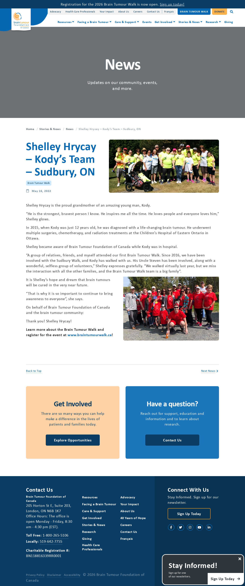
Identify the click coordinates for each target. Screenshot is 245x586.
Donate (219, 11)
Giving (228, 22)
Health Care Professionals (80, 11)
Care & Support (125, 22)
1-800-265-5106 (56, 535)
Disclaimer (54, 575)
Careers (137, 11)
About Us (123, 11)
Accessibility (72, 575)
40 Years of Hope (133, 518)
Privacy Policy (35, 575)
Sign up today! (172, 4)
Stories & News (189, 22)
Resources (65, 22)
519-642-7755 (51, 541)
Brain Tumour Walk (194, 11)
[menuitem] (66, 22)
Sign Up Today (189, 513)
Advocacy (55, 11)
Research (212, 22)
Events (147, 22)
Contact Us (153, 11)
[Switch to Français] (169, 11)
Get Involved (163, 22)
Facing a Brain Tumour (93, 22)
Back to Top (34, 371)
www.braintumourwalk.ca (90, 334)
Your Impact (107, 11)
